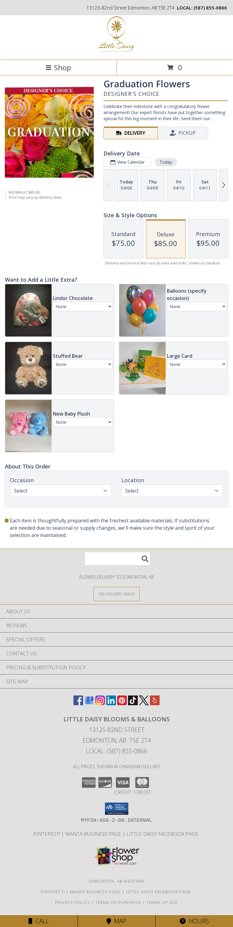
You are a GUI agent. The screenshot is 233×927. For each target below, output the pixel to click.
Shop (58, 67)
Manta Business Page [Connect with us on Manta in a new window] (94, 833)
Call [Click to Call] (39, 921)
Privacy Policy (72, 902)
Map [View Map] (116, 921)
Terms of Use (162, 902)
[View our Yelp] (155, 703)
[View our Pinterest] (122, 703)
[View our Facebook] (78, 703)
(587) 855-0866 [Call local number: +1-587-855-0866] (210, 8)
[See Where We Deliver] (116, 594)
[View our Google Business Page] (89, 703)
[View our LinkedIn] (111, 703)
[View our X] (144, 703)
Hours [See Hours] (194, 921)
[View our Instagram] (100, 703)
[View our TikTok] (133, 703)
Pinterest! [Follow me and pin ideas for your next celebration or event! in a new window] (47, 833)
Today (166, 162)
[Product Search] (117, 559)
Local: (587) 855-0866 (116, 751)
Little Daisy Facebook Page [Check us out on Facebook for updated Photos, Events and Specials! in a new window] (163, 833)
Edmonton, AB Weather (116, 881)
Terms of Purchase (118, 902)
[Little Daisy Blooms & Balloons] (116, 51)
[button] (116, 809)
